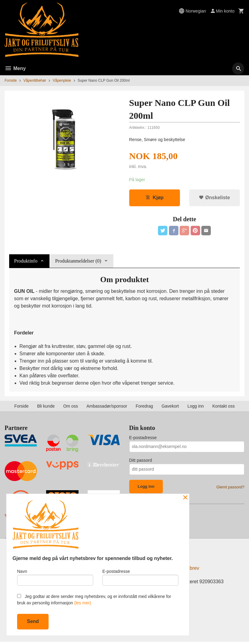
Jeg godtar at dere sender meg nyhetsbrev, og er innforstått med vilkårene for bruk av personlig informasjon (94, 599)
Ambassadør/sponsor (106, 406)
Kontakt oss (223, 406)
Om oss (70, 406)
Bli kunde (46, 406)
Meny (15, 68)
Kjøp (154, 197)
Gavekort (170, 406)
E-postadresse (143, 437)
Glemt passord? (230, 487)
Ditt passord (140, 460)
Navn (55, 577)
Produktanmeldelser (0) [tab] (78, 261)
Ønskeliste (214, 197)
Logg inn (195, 406)
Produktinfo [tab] (25, 261)
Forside (11, 80)
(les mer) (82, 602)
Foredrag (144, 406)
